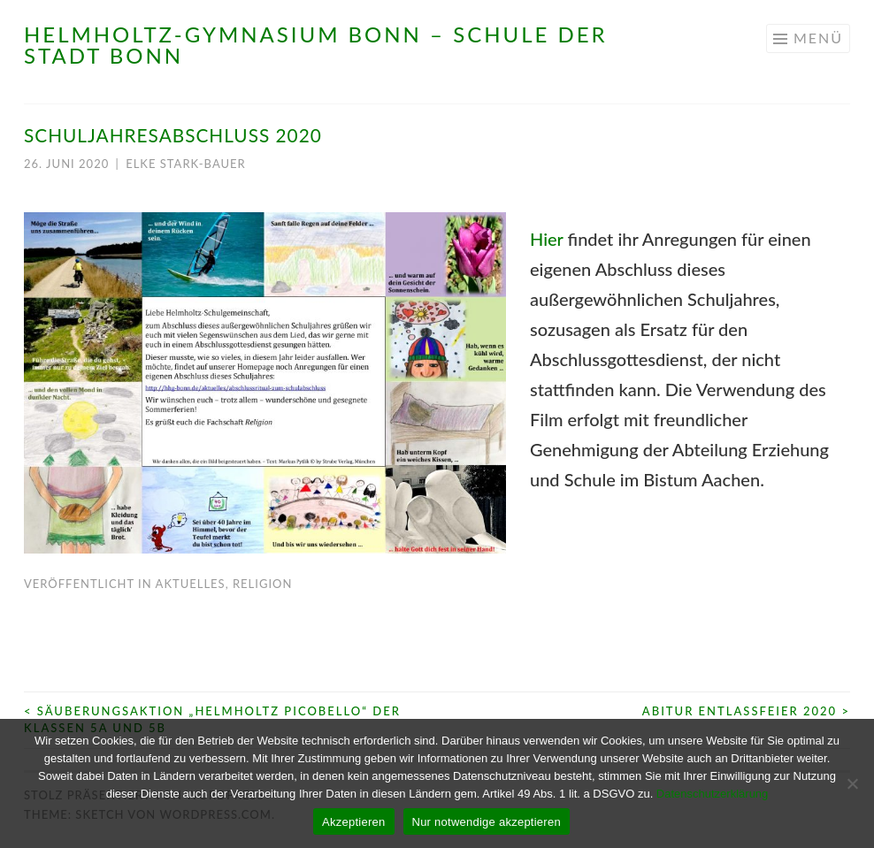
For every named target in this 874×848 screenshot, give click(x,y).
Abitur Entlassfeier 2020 (746, 711)
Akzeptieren (353, 822)
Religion (262, 584)
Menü (818, 37)
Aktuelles (191, 584)
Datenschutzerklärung (712, 793)
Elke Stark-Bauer (186, 164)
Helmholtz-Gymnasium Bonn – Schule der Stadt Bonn (316, 44)
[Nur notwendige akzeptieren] (852, 783)
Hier (547, 238)
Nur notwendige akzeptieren (486, 822)
